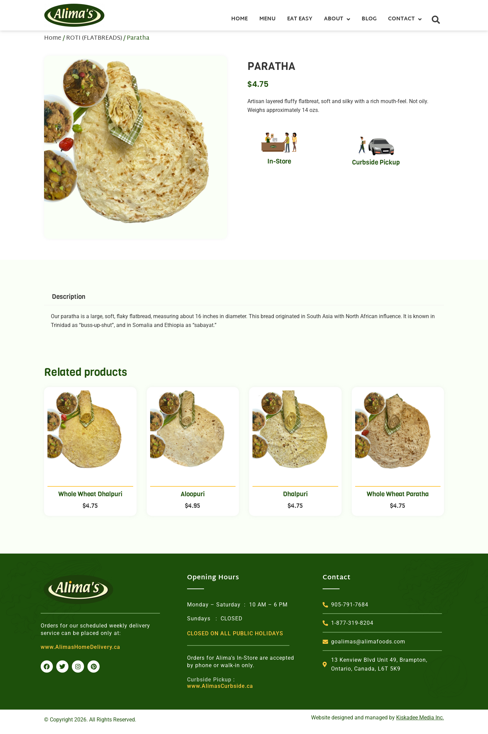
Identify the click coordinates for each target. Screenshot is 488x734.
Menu (267, 19)
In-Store (279, 161)
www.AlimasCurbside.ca (220, 682)
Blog (369, 19)
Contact (405, 19)
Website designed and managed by (377, 717)
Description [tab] (68, 296)
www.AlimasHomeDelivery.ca (80, 647)
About (337, 19)
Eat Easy (299, 19)
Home (239, 19)
